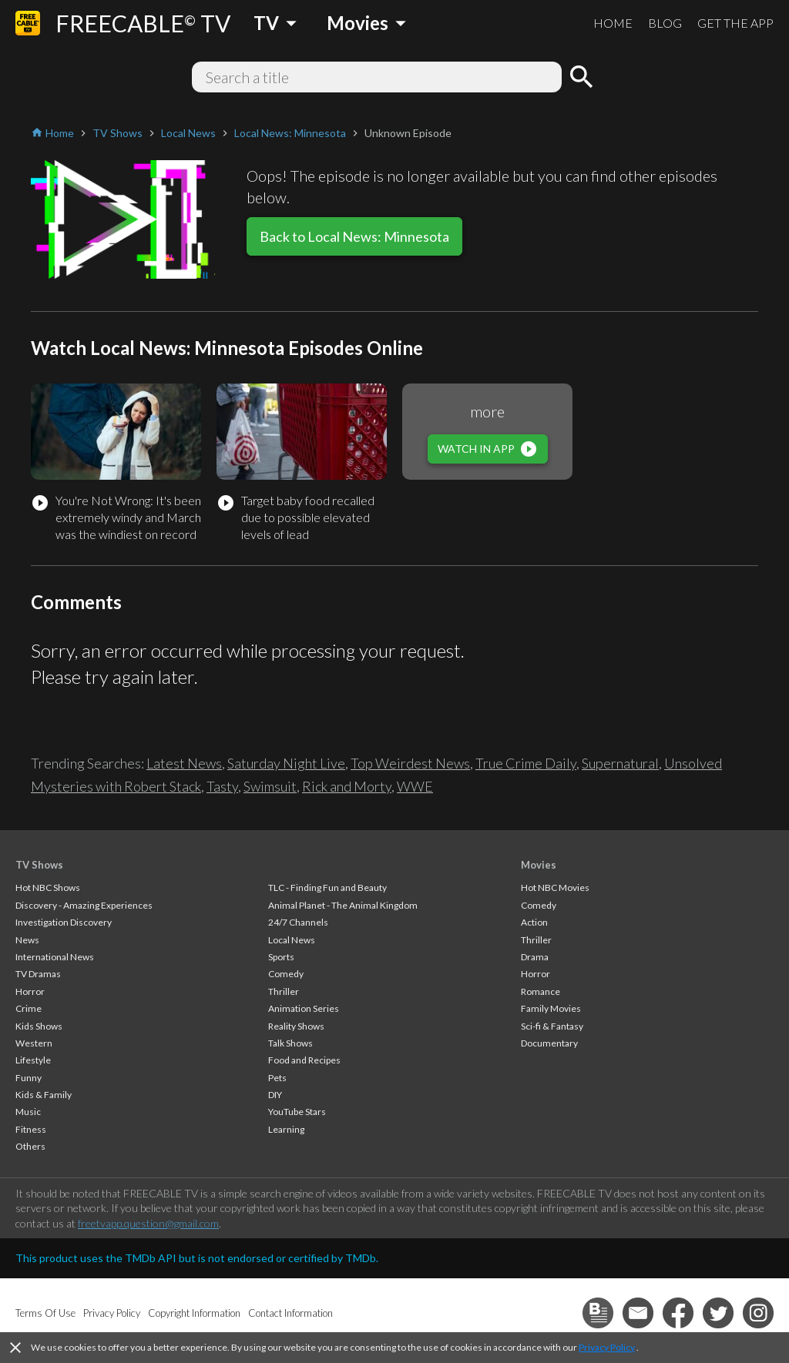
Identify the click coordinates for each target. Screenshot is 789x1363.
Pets (277, 1077)
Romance (540, 991)
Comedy (286, 974)
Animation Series (303, 1008)
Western (33, 1043)
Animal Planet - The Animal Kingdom (343, 905)
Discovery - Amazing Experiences (84, 905)
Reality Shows (296, 1026)
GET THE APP (735, 22)
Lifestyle (33, 1060)
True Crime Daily (525, 763)
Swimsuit (270, 786)
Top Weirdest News (410, 763)
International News (54, 957)
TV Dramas (38, 974)
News (27, 940)
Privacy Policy (607, 1347)
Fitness (30, 1129)
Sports (281, 957)
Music (28, 1111)
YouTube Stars (297, 1111)
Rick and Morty (346, 786)
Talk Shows (290, 1043)
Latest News (184, 763)
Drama (535, 957)
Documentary (549, 1043)
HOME (613, 22)
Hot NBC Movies (555, 887)
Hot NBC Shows (47, 887)
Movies (538, 865)
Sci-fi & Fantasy (552, 1026)
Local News (291, 940)
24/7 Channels (298, 922)
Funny (28, 1077)
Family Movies (551, 1008)
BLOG (665, 22)
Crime (28, 1008)
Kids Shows (38, 1026)
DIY (275, 1094)
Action (534, 922)
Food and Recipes (304, 1060)
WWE (415, 786)
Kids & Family (43, 1094)
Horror (30, 991)
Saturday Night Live (286, 763)
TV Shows (39, 865)
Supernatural (620, 763)
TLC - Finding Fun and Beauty (327, 887)
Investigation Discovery (63, 922)
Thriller (283, 991)
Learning (286, 1129)
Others (30, 1146)
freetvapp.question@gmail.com (148, 1223)
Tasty (222, 786)
